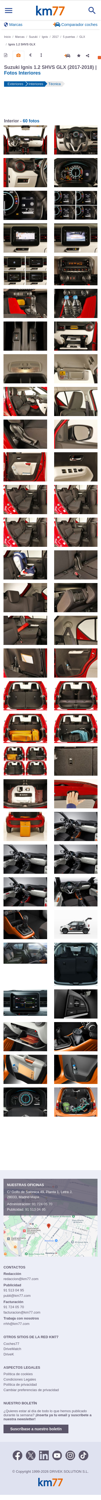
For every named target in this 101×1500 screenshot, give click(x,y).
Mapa (34, 1197)
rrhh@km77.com (16, 1324)
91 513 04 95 (35, 1209)
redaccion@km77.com (21, 1279)
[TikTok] (83, 1455)
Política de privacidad (20, 1384)
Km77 (50, 10)
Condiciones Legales (20, 1379)
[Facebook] (17, 1455)
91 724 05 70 (42, 1204)
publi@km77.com (17, 1296)
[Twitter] (31, 1455)
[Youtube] (57, 1455)
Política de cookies (18, 1374)
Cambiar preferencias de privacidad (31, 1390)
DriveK (9, 1354)
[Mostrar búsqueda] (92, 10)
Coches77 (11, 1344)
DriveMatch (12, 1349)
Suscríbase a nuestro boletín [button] (36, 1429)
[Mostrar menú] (8, 10)
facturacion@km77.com (22, 1312)
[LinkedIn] (44, 1455)
